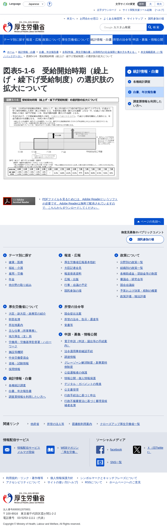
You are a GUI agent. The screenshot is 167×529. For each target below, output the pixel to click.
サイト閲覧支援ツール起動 (137, 10)
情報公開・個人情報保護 (80, 378)
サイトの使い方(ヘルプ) (62, 482)
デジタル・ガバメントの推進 (82, 383)
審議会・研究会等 (131, 279)
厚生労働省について (23, 306)
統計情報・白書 (146, 72)
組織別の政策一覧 (131, 267)
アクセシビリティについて (23, 482)
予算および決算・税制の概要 (138, 290)
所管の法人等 (55, 423)
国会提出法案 (72, 313)
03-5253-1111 (26, 517)
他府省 (35, 423)
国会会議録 (127, 285)
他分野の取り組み (20, 285)
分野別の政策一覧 (131, 262)
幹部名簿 (14, 319)
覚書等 (68, 324)
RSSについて (93, 482)
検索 (156, 27)
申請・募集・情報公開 (80, 334)
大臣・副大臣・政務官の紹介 (27, 313)
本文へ (71, 18)
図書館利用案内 (82, 423)
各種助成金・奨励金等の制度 (138, 273)
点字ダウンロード (106, 10)
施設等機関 (16, 351)
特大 (159, 4)
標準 (141, 4)
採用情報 (14, 368)
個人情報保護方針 (61, 477)
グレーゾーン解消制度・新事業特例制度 (85, 364)
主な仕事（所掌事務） (23, 330)
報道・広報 (72, 255)
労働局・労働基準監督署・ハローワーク (30, 344)
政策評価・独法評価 (133, 296)
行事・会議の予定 (75, 285)
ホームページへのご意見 (125, 482)
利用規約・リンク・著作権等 (24, 477)
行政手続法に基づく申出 (80, 395)
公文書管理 (71, 389)
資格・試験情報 (19, 363)
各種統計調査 (141, 81)
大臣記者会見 (72, 267)
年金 (11, 279)
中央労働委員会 (19, 357)
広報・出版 (71, 279)
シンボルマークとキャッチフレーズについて (108, 477)
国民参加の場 (156, 18)
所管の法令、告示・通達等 (81, 319)
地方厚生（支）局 (20, 336)
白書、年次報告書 (144, 92)
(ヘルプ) (159, 10)
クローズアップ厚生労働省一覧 (120, 423)
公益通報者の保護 (75, 372)
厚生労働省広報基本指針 (80, 262)
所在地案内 (16, 324)
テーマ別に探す (20, 255)
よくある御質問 (112, 18)
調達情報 (70, 356)
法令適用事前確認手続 (78, 351)
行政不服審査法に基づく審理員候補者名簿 (85, 403)
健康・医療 (16, 262)
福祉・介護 (16, 267)
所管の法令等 (74, 306)
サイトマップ (135, 18)
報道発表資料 (72, 273)
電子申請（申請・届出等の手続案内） (85, 343)
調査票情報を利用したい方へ (147, 103)
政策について (130, 255)
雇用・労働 (16, 273)
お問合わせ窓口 (89, 18)
